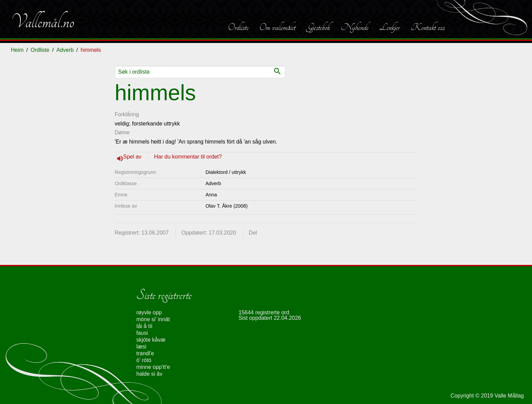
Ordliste (238, 27)
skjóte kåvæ (150, 340)
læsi (141, 346)
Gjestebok (318, 27)
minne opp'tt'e (153, 367)
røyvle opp (149, 312)
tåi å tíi (144, 326)
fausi (142, 333)
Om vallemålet (277, 27)
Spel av (133, 157)
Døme (122, 132)
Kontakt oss (428, 27)
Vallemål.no (42, 22)
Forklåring (127, 114)
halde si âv (149, 374)
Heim (17, 50)
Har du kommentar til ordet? (188, 157)
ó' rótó (143, 360)
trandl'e (145, 353)
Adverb (65, 50)
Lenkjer (389, 27)
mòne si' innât (153, 319)
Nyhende (354, 27)
